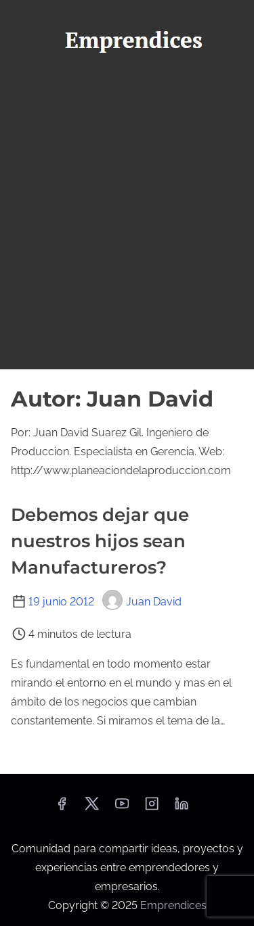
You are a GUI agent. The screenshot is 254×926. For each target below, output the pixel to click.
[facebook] (61, 808)
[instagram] (151, 808)
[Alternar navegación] (126, 85)
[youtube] (122, 808)
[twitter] (92, 808)
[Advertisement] (127, 235)
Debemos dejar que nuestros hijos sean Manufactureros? (100, 541)
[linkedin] (181, 808)
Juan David (142, 601)
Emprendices (173, 905)
